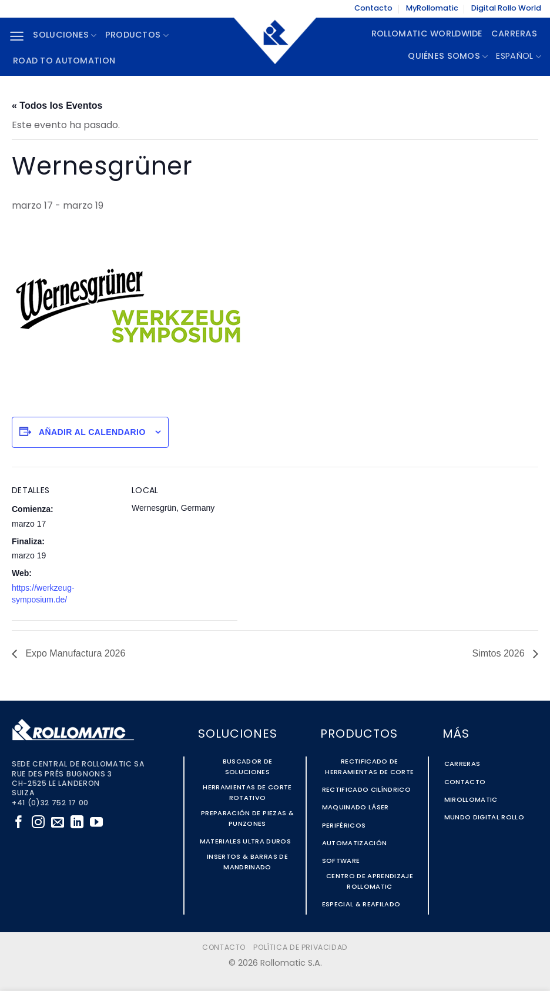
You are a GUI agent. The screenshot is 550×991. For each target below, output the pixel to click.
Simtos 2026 (499, 653)
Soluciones (64, 35)
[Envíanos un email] (57, 823)
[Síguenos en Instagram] (38, 823)
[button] (17, 36)
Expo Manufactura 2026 (74, 653)
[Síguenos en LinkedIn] (77, 823)
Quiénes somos (448, 56)
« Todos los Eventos (57, 106)
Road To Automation (64, 61)
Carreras (514, 34)
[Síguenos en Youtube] (96, 823)
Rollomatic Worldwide (427, 34)
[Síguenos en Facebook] (18, 823)
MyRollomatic (432, 8)
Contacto (373, 8)
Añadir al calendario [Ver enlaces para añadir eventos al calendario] (92, 432)
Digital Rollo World (506, 8)
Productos (137, 35)
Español (518, 56)
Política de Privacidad (300, 948)
